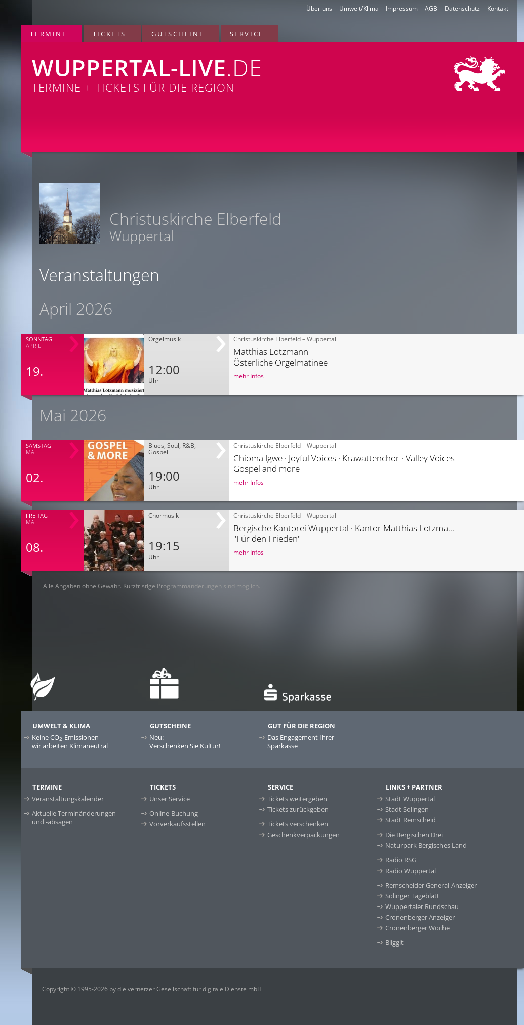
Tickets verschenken (297, 824)
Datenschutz (462, 8)
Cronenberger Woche (417, 927)
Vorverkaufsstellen (177, 824)
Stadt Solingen (407, 809)
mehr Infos (248, 376)
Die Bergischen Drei (414, 834)
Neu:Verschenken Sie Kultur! (184, 742)
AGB (431, 8)
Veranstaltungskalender (68, 798)
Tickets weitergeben (297, 798)
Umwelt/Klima (359, 8)
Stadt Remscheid (410, 819)
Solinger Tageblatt (412, 895)
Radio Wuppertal (410, 870)
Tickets (109, 33)
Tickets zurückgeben (298, 809)
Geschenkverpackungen (303, 834)
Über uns (319, 8)
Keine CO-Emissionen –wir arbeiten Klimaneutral (70, 742)
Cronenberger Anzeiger (420, 917)
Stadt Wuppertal (410, 798)
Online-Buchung (173, 813)
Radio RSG (400, 859)
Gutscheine (177, 33)
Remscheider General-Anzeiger (431, 885)
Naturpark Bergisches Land (426, 845)
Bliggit (394, 942)
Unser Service (169, 798)
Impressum (402, 8)
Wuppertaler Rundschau (422, 906)
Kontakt (497, 8)
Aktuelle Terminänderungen (74, 817)
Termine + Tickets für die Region (170, 68)
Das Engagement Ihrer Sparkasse (300, 742)
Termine (48, 33)
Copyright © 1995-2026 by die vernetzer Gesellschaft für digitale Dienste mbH (152, 988)
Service (247, 33)
